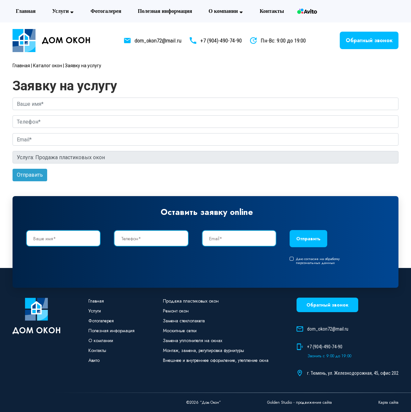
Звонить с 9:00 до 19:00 (329, 356)
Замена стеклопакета (184, 320)
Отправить (30, 175)
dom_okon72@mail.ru (158, 40)
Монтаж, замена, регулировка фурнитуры (203, 350)
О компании (225, 11)
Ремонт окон (176, 311)
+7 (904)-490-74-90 (221, 40)
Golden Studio (279, 402)
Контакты (272, 11)
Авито (307, 11)
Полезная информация (165, 11)
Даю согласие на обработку (315, 261)
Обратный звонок (369, 40)
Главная (26, 11)
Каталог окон (47, 65)
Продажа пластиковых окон (191, 301)
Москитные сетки (180, 330)
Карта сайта (388, 402)
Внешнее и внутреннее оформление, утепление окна (216, 360)
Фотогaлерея (105, 11)
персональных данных (315, 263)
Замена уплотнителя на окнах (192, 340)
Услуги (63, 11)
